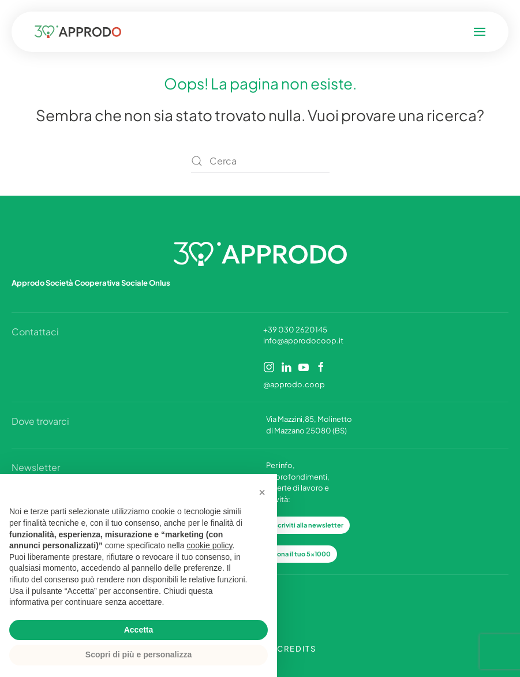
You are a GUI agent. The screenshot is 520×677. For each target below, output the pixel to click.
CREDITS (296, 648)
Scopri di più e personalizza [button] (138, 654)
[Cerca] (260, 161)
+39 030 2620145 (295, 329)
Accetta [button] (139, 629)
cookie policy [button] (209, 545)
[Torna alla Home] (154, 32)
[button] (403, 32)
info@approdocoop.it (303, 340)
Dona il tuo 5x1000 (301, 554)
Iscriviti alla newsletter (307, 525)
